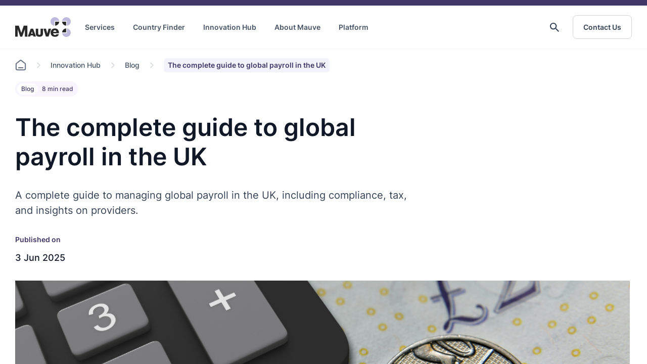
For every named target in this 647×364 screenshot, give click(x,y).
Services (100, 27)
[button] (554, 27)
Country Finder (159, 27)
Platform (353, 27)
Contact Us (602, 27)
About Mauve (297, 27)
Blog (132, 65)
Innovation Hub (229, 27)
